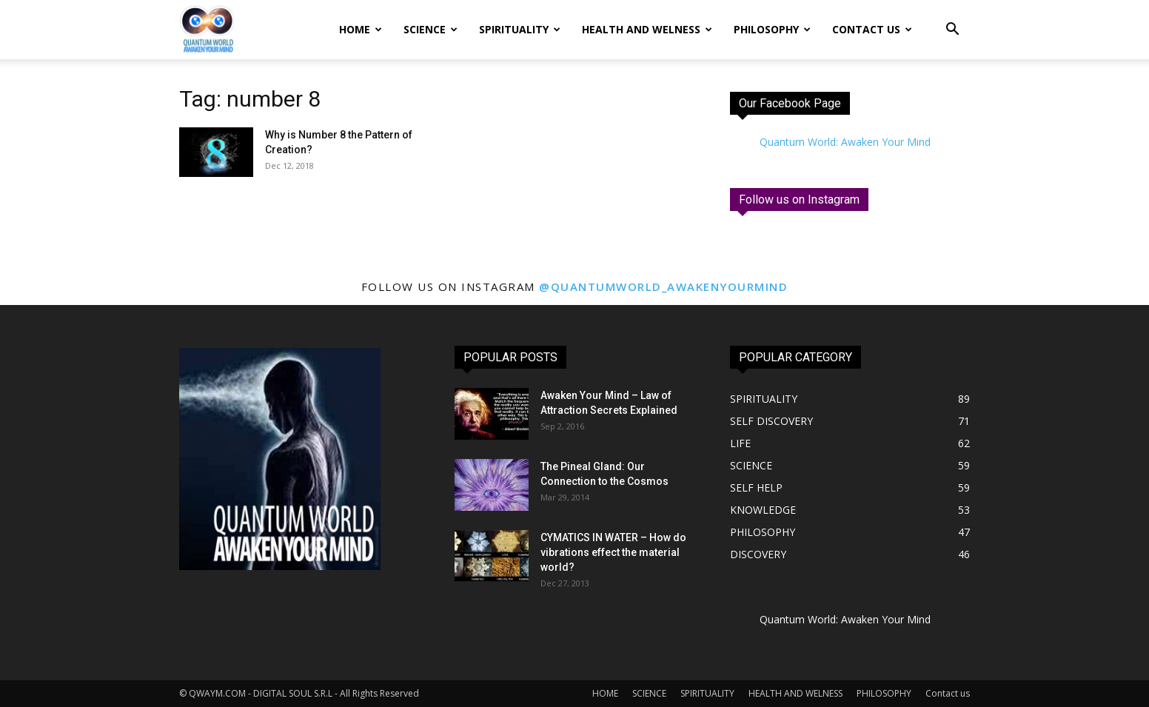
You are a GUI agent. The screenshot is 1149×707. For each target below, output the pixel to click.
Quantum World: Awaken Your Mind (845, 142)
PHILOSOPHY (772, 29)
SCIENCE (430, 29)
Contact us (872, 29)
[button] (952, 31)
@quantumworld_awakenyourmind (663, 286)
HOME (360, 29)
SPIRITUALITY (519, 29)
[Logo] (206, 30)
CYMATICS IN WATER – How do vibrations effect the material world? (613, 552)
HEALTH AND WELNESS (647, 29)
